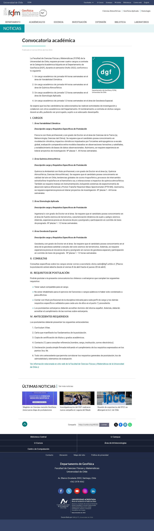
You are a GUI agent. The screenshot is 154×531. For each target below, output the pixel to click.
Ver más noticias (67, 389)
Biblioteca (120, 23)
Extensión (100, 23)
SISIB (73, 529)
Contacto (46, 466)
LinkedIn (125, 435)
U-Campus (115, 447)
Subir (24, 434)
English (146, 2)
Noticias (14, 31)
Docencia (58, 23)
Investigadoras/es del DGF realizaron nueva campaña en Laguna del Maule (76, 418)
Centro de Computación (38, 459)
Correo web (138, 2)
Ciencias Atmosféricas (112, 11)
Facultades (87, 2)
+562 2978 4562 (77, 492)
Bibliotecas (127, 2)
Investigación (79, 23)
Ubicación (62, 466)
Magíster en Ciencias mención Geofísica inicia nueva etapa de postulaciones (39, 418)
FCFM (29, 2)
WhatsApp (130, 435)
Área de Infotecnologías (115, 453)
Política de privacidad (102, 466)
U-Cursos (100, 2)
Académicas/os (37, 23)
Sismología (145, 11)
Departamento (12, 23)
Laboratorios (141, 23)
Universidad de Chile (87, 529)
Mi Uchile (118, 2)
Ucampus (109, 2)
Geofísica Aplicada (131, 11)
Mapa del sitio (79, 466)
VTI (78, 529)
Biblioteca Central (38, 447)
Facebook (120, 435)
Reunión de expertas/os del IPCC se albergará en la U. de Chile (112, 418)
